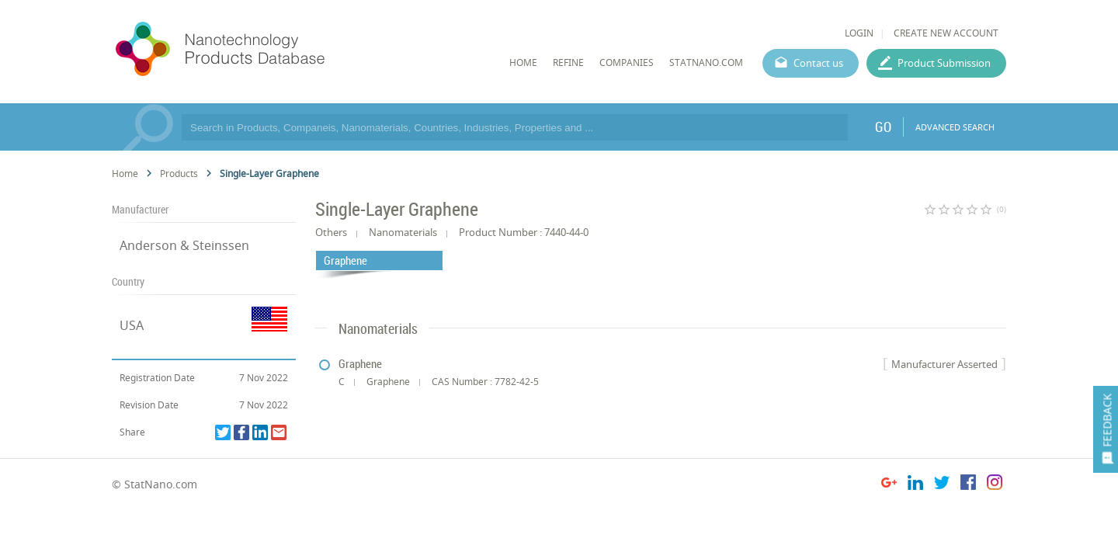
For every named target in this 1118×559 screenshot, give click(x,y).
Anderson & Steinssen (184, 245)
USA (132, 325)
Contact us (818, 63)
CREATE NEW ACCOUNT (946, 33)
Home (125, 173)
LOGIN (859, 33)
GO (883, 126)
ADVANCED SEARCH (955, 127)
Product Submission (944, 63)
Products (179, 173)
